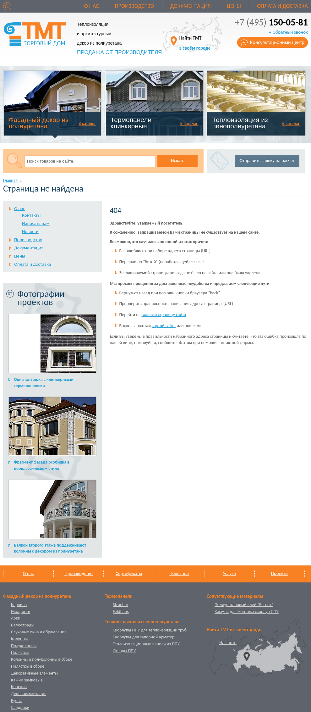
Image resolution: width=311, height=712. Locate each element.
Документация (190, 6)
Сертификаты (129, 573)
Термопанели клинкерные (131, 123)
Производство (134, 6)
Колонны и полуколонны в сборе (42, 659)
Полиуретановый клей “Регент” (244, 604)
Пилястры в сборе (27, 666)
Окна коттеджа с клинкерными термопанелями (44, 382)
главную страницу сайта (164, 314)
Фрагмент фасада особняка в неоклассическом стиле (41, 465)
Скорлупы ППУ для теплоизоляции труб (150, 630)
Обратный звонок (290, 32)
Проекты (279, 573)
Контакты (31, 215)
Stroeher (120, 604)
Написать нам (36, 223)
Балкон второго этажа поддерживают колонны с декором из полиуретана (50, 548)
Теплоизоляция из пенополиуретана (240, 123)
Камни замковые (27, 680)
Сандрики (20, 707)
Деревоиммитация (28, 693)
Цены (234, 6)
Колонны (19, 639)
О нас (91, 6)
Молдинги (20, 611)
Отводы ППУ (124, 651)
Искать (177, 160)
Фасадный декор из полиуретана (38, 123)
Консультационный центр (277, 42)
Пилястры (20, 652)
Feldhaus (121, 611)
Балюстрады (22, 625)
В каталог (87, 123)
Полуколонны (24, 645)
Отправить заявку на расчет (266, 160)
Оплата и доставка (282, 6)
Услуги (229, 573)
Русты (16, 700)
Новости (30, 231)
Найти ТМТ (195, 43)
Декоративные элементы (34, 673)
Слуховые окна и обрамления (38, 632)
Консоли (19, 686)
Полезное (179, 573)
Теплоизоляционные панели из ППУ (146, 644)
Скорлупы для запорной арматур (143, 637)
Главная (10, 180)
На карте (228, 642)
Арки (15, 618)
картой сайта (164, 325)
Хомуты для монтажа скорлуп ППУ (247, 611)
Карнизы (19, 604)
